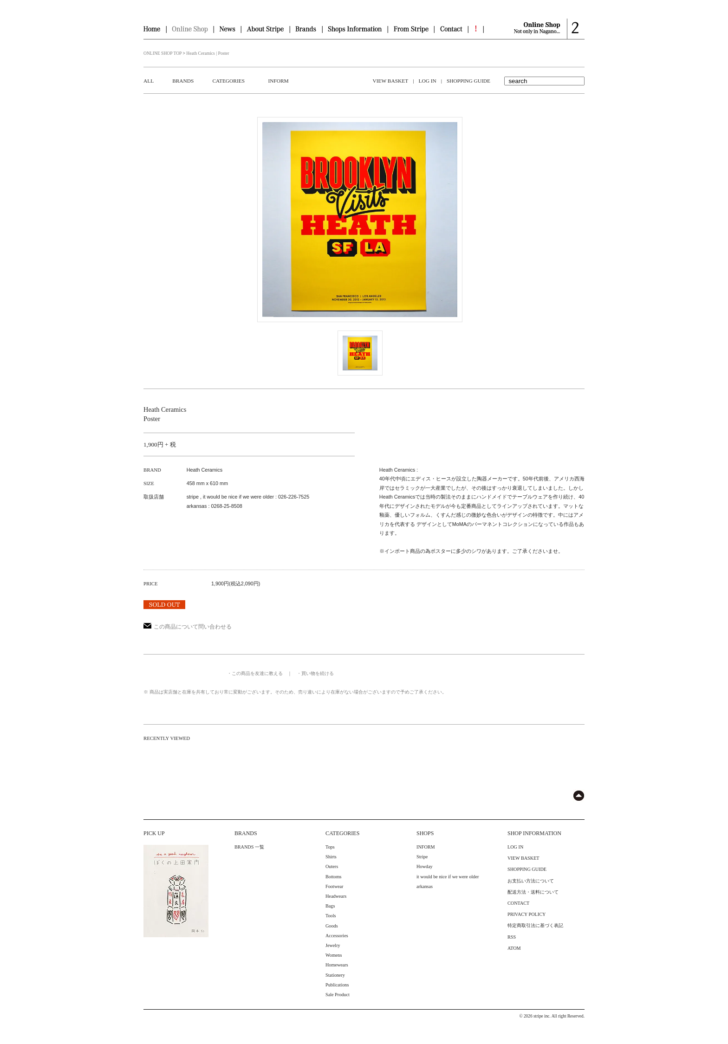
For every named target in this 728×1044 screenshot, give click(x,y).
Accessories (336, 935)
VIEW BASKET (391, 81)
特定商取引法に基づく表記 (535, 925)
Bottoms (333, 876)
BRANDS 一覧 (249, 846)
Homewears (336, 964)
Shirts (331, 856)
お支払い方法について (530, 880)
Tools (330, 915)
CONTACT (518, 903)
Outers (331, 866)
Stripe (422, 856)
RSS (511, 937)
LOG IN (427, 81)
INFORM (278, 81)
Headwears (335, 896)
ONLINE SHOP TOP (162, 53)
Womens (333, 955)
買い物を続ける (317, 673)
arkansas (424, 886)
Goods (331, 925)
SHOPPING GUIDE (468, 81)
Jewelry (332, 945)
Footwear (334, 886)
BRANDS (183, 81)
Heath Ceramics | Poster (207, 53)
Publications (337, 984)
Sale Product (337, 994)
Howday (424, 866)
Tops (330, 846)
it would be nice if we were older (447, 876)
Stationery (335, 975)
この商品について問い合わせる (187, 626)
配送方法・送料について (533, 892)
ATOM (514, 948)
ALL (148, 81)
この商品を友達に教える (257, 673)
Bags (330, 905)
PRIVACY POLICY (526, 914)
